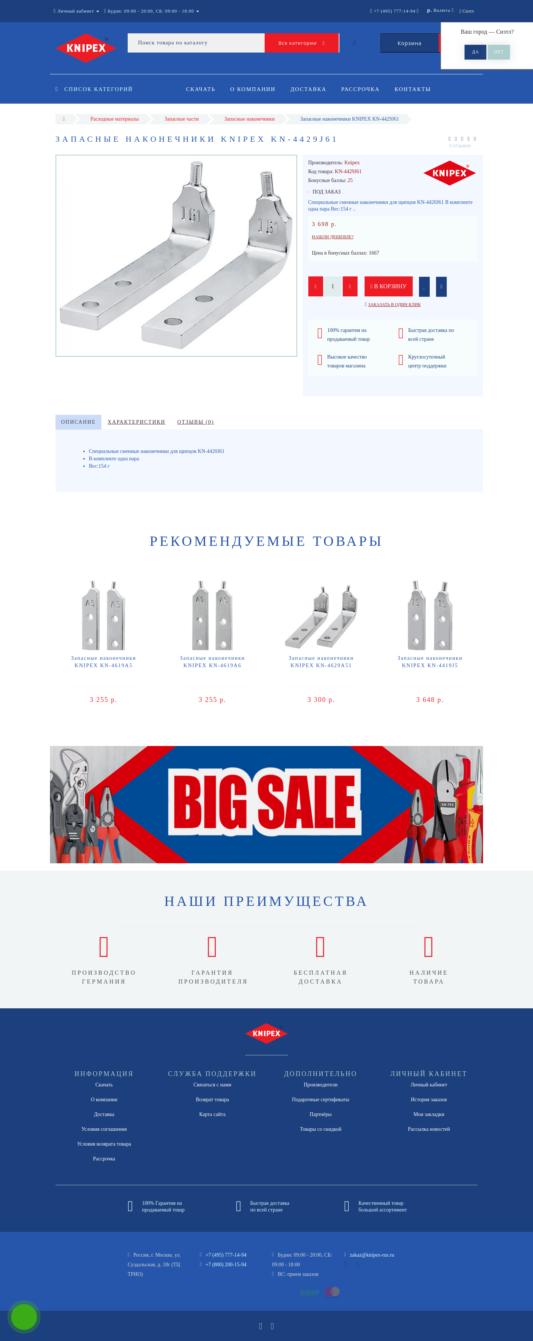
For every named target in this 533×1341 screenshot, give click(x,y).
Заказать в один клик (394, 304)
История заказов (429, 1099)
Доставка (311, 89)
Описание (78, 422)
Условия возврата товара (104, 1144)
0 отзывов (460, 145)
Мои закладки (428, 1114)
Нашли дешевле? (333, 236)
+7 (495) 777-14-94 (226, 1255)
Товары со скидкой (320, 1129)
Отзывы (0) (195, 422)
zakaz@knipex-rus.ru (372, 1255)
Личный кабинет (428, 1085)
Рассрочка (364, 89)
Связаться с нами (212, 1085)
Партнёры (321, 1114)
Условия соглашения (104, 1129)
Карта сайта (212, 1114)
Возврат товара (212, 1099)
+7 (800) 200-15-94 (226, 1264)
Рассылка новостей (429, 1129)
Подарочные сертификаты (320, 1099)
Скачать (201, 89)
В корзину (389, 286)
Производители (321, 1085)
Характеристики (136, 422)
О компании (254, 89)
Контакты (417, 89)
